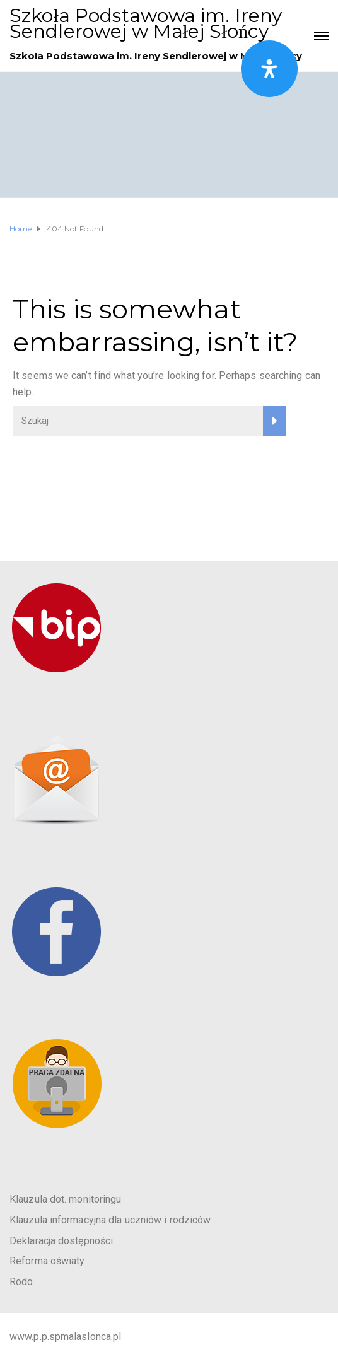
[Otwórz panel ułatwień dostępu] (269, 68)
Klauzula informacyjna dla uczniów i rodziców (110, 1220)
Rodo (21, 1282)
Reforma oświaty (47, 1261)
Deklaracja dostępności (61, 1241)
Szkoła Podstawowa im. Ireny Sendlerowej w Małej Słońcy (145, 23)
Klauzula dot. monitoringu (65, 1199)
